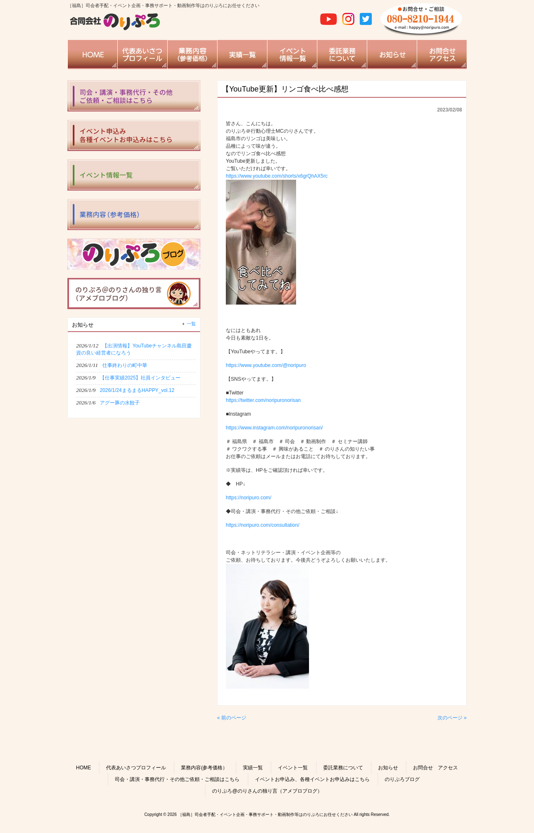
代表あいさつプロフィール (136, 768)
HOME (83, 768)
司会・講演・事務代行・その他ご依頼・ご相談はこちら (177, 779)
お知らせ (388, 768)
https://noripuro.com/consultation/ (262, 525)
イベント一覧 (293, 768)
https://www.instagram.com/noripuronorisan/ (274, 428)
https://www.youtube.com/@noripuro (266, 365)
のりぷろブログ (402, 779)
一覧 (191, 323)
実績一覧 (253, 768)
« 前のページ (231, 718)
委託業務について (343, 768)
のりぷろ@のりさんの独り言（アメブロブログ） (267, 791)
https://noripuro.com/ (248, 498)
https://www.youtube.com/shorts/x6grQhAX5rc (277, 176)
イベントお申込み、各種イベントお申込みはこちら (312, 779)
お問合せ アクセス (435, 768)
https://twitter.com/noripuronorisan (263, 400)
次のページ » (452, 718)
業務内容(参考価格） (204, 768)
